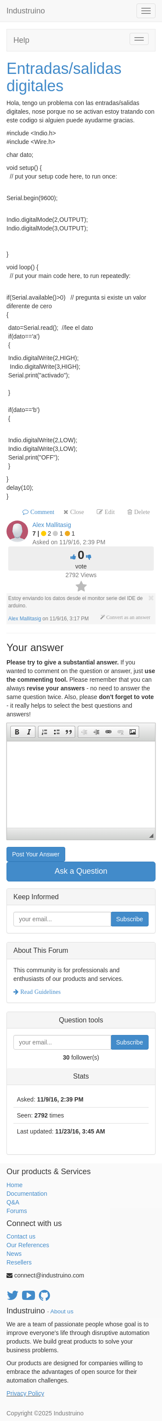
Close (76, 512)
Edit (108, 512)
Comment (41, 512)
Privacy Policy (25, 1393)
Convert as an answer (127, 617)
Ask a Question (80, 871)
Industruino (25, 10)
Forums (16, 1210)
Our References (27, 1245)
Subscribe (129, 919)
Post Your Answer (36, 854)
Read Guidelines (39, 992)
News (14, 1253)
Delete (141, 512)
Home (14, 1185)
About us (62, 1311)
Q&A (12, 1202)
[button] (17, 732)
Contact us (20, 1236)
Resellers (19, 1262)
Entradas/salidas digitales (63, 77)
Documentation (26, 1193)
